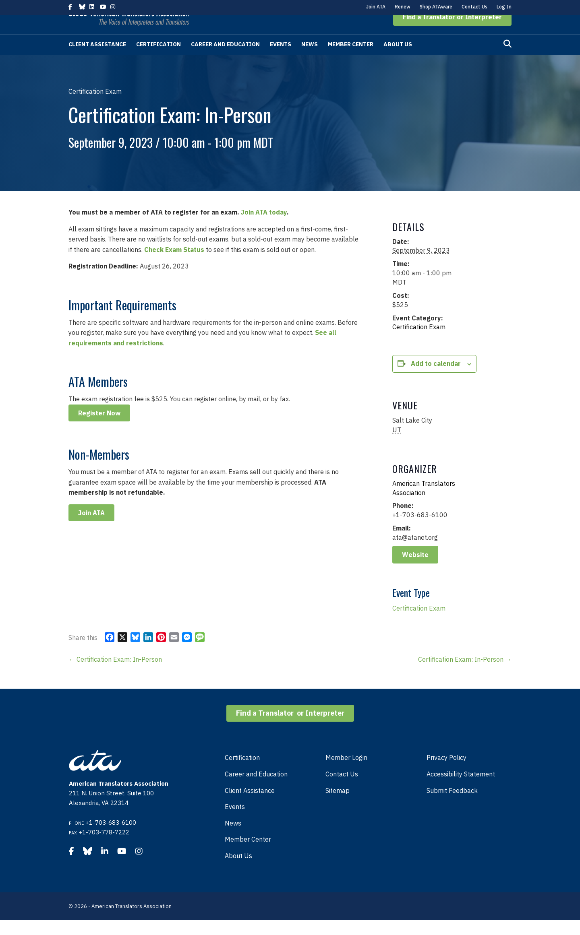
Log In (504, 7)
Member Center (350, 59)
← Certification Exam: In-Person (115, 675)
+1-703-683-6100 (110, 838)
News (309, 59)
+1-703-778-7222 (104, 847)
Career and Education (225, 59)
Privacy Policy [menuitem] (446, 773)
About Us (397, 59)
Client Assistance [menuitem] (250, 806)
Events (280, 59)
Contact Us (474, 7)
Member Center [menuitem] (248, 854)
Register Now (99, 428)
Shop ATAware (436, 7)
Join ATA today (264, 227)
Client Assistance (97, 59)
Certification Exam (418, 342)
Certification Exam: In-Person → (465, 675)
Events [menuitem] (235, 822)
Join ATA (375, 7)
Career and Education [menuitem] (256, 789)
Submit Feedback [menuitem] (452, 806)
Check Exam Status (174, 265)
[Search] (507, 59)
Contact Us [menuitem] (341, 789)
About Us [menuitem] (238, 871)
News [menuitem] (233, 838)
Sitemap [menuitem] (337, 806)
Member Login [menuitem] (346, 773)
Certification (158, 59)
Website (415, 570)
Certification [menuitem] (242, 773)
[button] (452, 32)
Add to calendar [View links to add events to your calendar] (436, 379)
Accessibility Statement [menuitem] (461, 789)
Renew (402, 7)
